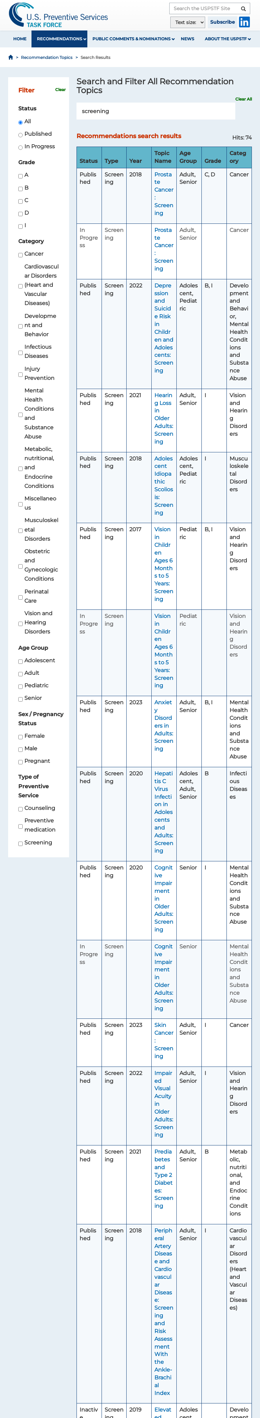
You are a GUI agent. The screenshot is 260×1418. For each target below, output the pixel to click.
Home (19, 38)
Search (231, 111)
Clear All (243, 99)
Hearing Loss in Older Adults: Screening (163, 418)
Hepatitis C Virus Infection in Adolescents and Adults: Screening (163, 812)
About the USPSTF (226, 38)
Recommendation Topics (46, 57)
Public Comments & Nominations (131, 38)
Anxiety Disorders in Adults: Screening (163, 725)
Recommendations (59, 38)
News (187, 38)
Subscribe (222, 22)
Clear (60, 89)
